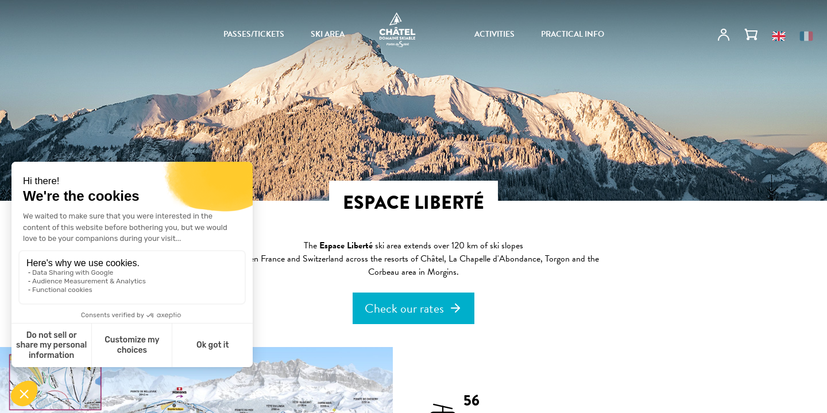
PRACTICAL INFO (572, 34)
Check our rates (404, 308)
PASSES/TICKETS (253, 34)
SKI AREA (328, 34)
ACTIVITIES (494, 34)
